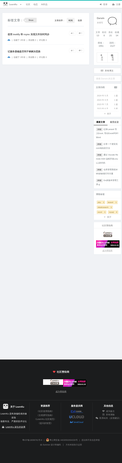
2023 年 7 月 (107, 104)
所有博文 (107, 70)
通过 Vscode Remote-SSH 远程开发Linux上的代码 (107, 158)
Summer (46, 445)
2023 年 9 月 (107, 100)
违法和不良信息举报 (90, 440)
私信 (112, 57)
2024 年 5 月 (107, 95)
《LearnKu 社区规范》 (45, 419)
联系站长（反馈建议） (108, 418)
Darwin (101, 18)
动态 (35, 4)
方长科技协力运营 (74, 445)
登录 (103, 4)
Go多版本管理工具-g (107, 182)
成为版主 (108, 411)
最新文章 (100, 122)
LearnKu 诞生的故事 (15, 427)
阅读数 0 (32, 40)
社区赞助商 (61, 371)
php (101, 202)
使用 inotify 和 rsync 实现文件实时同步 (28, 34)
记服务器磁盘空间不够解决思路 (24, 51)
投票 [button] (80, 20)
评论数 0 (43, 40)
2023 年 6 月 (107, 108)
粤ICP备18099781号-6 (32, 440)
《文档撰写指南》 (45, 415)
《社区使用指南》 (45, 411)
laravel (112, 202)
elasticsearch (105, 207)
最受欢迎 (114, 122)
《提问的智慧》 (45, 423)
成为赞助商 (107, 250)
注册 (116, 4)
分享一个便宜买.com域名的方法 (107, 146)
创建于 (19, 40)
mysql (113, 212)
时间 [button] (71, 20)
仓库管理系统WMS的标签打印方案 (107, 171)
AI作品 (44, 4)
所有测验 (108, 414)
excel (101, 212)
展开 (107, 113)
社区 (28, 4)
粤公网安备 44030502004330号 (62, 440)
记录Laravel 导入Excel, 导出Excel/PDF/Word (107, 133)
